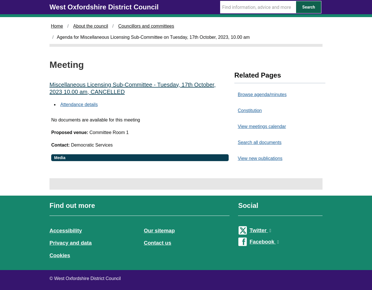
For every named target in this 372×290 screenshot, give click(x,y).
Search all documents (260, 142)
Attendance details (79, 104)
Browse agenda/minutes (262, 94)
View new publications (260, 158)
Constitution (250, 110)
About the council (90, 26)
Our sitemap (159, 231)
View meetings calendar (262, 126)
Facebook (264, 242)
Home (57, 26)
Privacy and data (70, 243)
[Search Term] (258, 7)
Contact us (157, 243)
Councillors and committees (146, 26)
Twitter (260, 230)
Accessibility (65, 231)
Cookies (59, 255)
